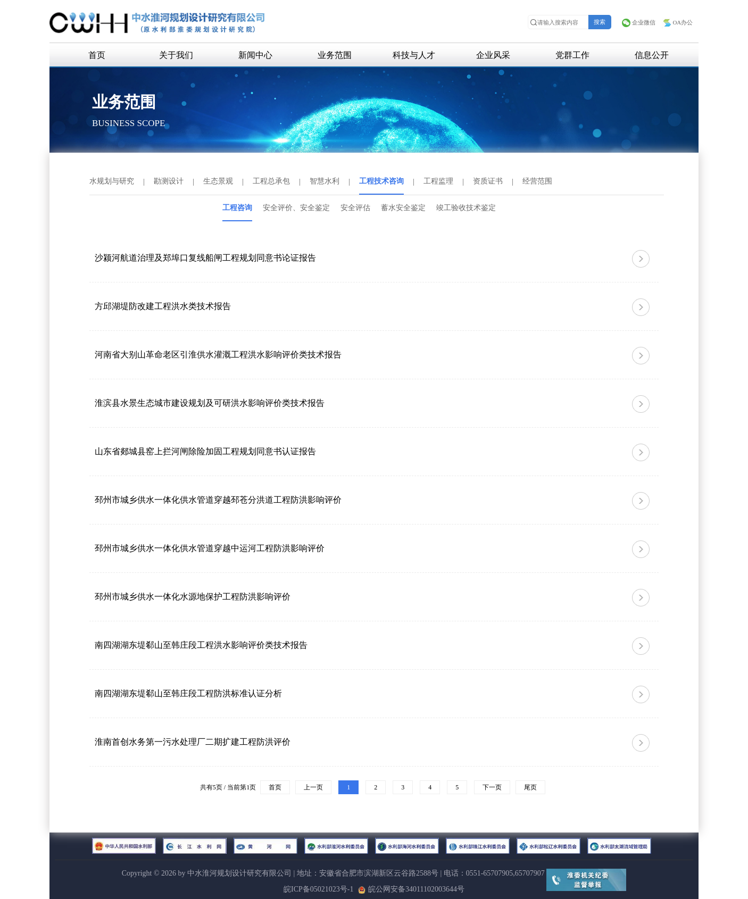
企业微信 (638, 22)
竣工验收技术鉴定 (466, 208)
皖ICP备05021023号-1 (318, 889)
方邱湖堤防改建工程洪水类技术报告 (163, 306)
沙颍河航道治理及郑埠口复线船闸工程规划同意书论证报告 (205, 257)
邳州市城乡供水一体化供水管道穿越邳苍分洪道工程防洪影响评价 (218, 499)
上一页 (313, 787)
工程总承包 (271, 181)
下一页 (492, 787)
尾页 (530, 787)
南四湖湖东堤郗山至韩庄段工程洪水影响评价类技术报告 (201, 645)
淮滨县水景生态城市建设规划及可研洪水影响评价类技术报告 (210, 402)
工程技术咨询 (381, 181)
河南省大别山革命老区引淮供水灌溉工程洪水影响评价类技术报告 (218, 354)
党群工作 (572, 55)
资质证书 (488, 181)
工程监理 (438, 181)
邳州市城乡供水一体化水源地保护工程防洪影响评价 (192, 596)
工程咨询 (237, 208)
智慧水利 (324, 181)
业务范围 (335, 55)
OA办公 (677, 22)
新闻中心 (255, 55)
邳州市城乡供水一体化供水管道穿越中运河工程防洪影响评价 (210, 548)
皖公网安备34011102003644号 (411, 889)
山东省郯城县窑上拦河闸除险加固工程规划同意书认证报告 (205, 451)
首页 (96, 55)
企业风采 (493, 55)
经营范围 (537, 181)
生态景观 (218, 181)
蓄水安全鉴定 (403, 208)
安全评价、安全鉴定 (296, 208)
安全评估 (355, 208)
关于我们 (176, 55)
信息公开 (652, 55)
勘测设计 (169, 181)
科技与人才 (414, 55)
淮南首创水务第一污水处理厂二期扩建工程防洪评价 (192, 741)
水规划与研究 (111, 181)
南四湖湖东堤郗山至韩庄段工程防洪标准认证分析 (188, 693)
